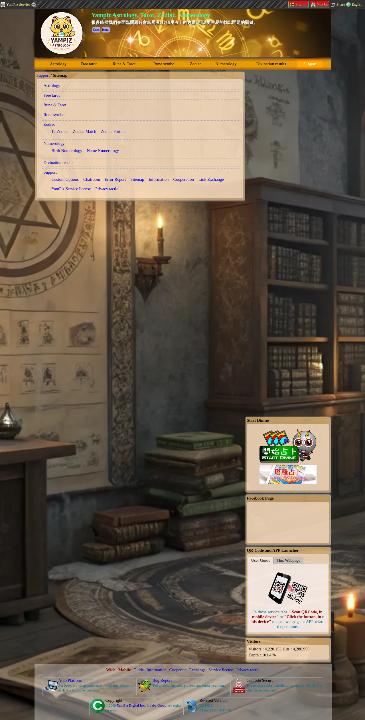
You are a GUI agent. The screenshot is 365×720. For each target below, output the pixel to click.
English (357, 5)
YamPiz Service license (71, 188)
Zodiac (196, 64)
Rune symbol (164, 64)
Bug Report (162, 680)
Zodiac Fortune (113, 131)
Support (310, 64)
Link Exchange (211, 179)
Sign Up (319, 4)
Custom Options (65, 179)
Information (159, 179)
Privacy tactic (106, 188)
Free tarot (89, 64)
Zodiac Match (84, 131)
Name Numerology (103, 150)
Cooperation (183, 179)
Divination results (271, 64)
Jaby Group (158, 705)
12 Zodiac (60, 131)
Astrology (58, 64)
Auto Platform (70, 680)
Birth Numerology (67, 150)
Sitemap (137, 179)
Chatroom (91, 179)
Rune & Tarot (124, 64)
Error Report (115, 179)
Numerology (225, 64)
